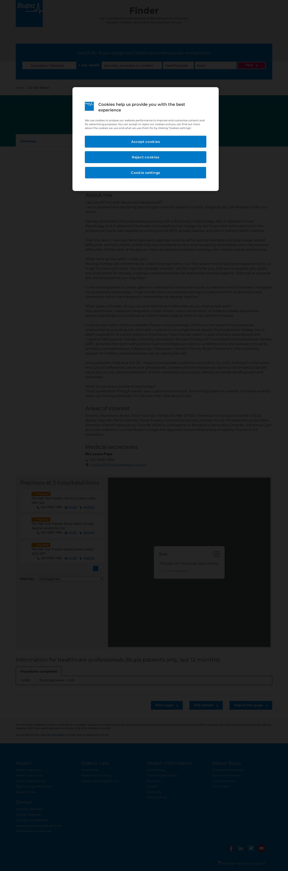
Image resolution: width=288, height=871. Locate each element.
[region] (145, 139)
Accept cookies (145, 142)
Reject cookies (146, 157)
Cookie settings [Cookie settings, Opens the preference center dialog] (145, 173)
